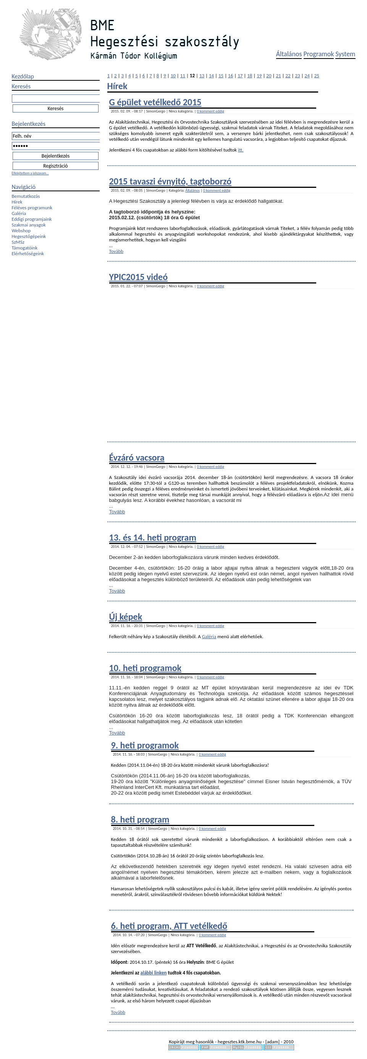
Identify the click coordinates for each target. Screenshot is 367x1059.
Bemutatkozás (26, 196)
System (345, 54)
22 (287, 75)
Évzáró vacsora (137, 457)
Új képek (125, 616)
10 (173, 75)
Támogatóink (25, 248)
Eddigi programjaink (32, 219)
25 (316, 75)
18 (249, 75)
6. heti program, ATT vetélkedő (169, 925)
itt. (241, 150)
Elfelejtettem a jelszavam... (30, 173)
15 (220, 75)
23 (297, 75)
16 (230, 75)
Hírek (17, 202)
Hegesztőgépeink (29, 236)
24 (307, 75)
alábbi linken (154, 973)
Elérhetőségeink (28, 253)
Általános (289, 54)
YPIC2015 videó (138, 276)
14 (211, 75)
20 (268, 75)
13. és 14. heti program (152, 537)
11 (182, 75)
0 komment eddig (210, 111)
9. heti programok (145, 745)
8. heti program (140, 819)
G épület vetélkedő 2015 (155, 102)
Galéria (19, 213)
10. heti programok (145, 667)
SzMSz (18, 242)
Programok (319, 54)
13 (201, 75)
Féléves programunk (32, 207)
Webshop (21, 230)
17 (240, 75)
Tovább (116, 251)
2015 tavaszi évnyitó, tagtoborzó (170, 181)
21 (278, 75)
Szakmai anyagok (29, 225)
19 (259, 75)
